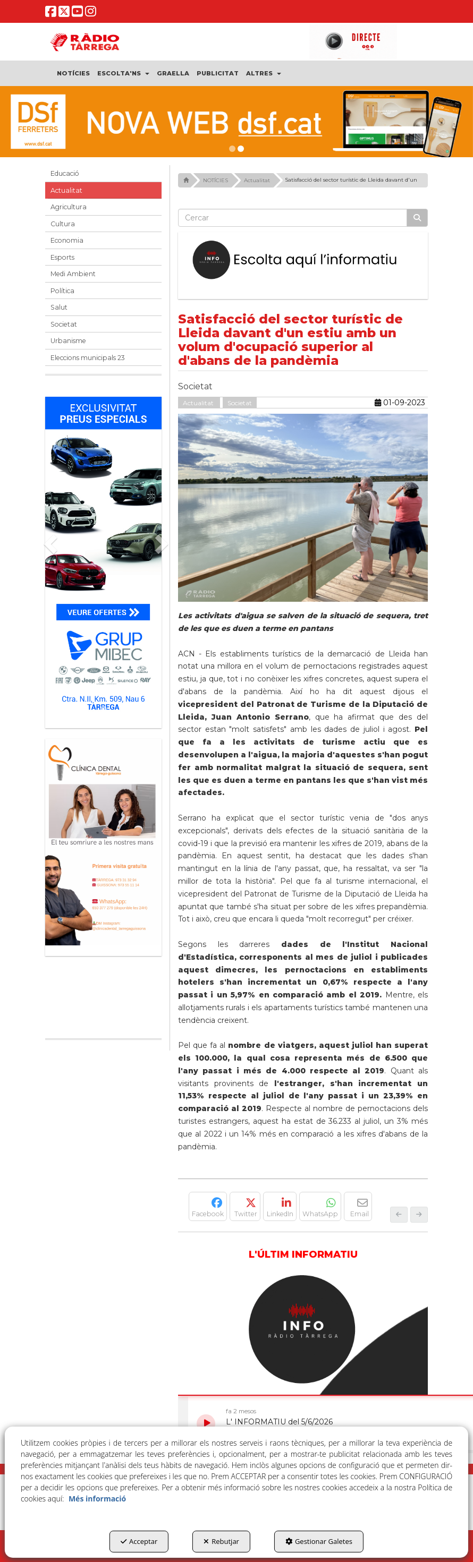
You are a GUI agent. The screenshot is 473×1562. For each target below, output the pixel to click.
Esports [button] (62, 257)
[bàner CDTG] (103, 842)
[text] (292, 218)
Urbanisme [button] (68, 341)
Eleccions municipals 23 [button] (87, 358)
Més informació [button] (97, 1498)
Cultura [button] (62, 224)
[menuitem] (73, 73)
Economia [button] (66, 240)
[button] (50, 14)
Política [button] (62, 291)
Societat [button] (63, 324)
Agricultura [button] (68, 207)
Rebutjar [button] (221, 1541)
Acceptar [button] (139, 1541)
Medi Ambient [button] (73, 274)
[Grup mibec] (103, 557)
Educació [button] (64, 173)
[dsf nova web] (236, 121)
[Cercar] (417, 218)
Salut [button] (58, 307)
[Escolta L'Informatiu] (303, 260)
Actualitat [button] (66, 190)
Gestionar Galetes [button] (318, 1541)
